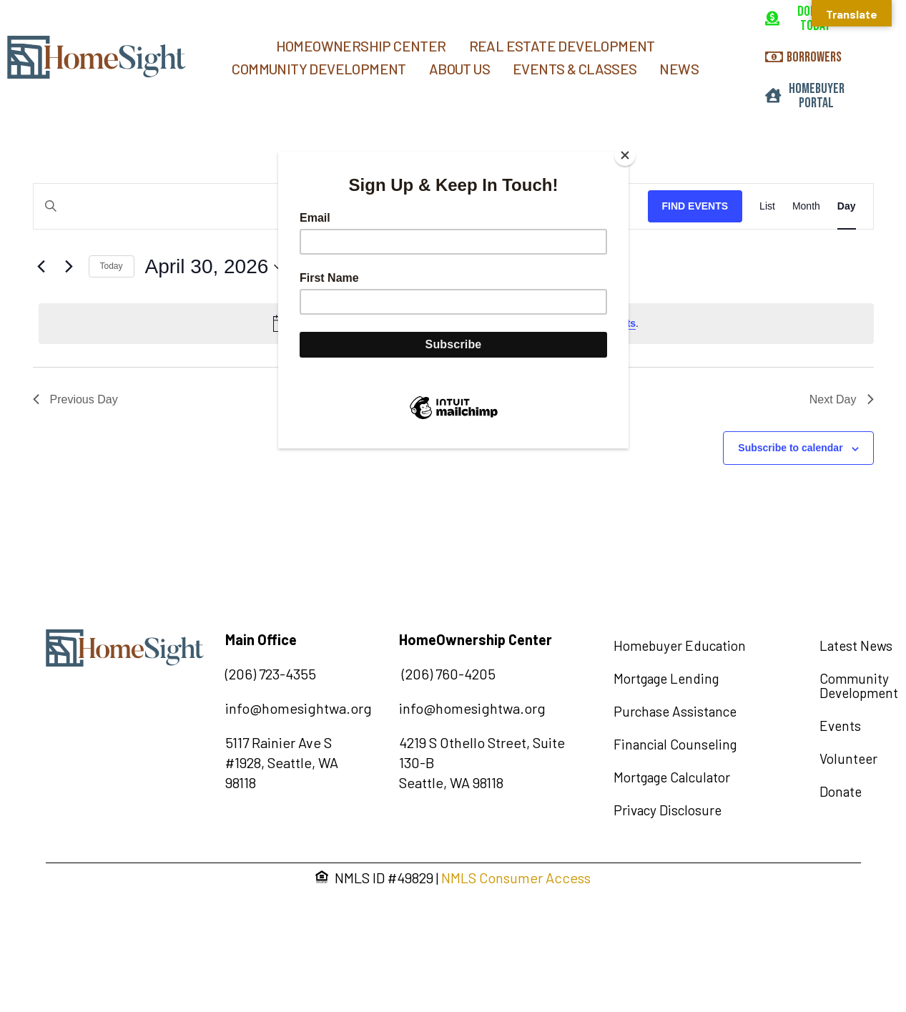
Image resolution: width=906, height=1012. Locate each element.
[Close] (625, 155)
